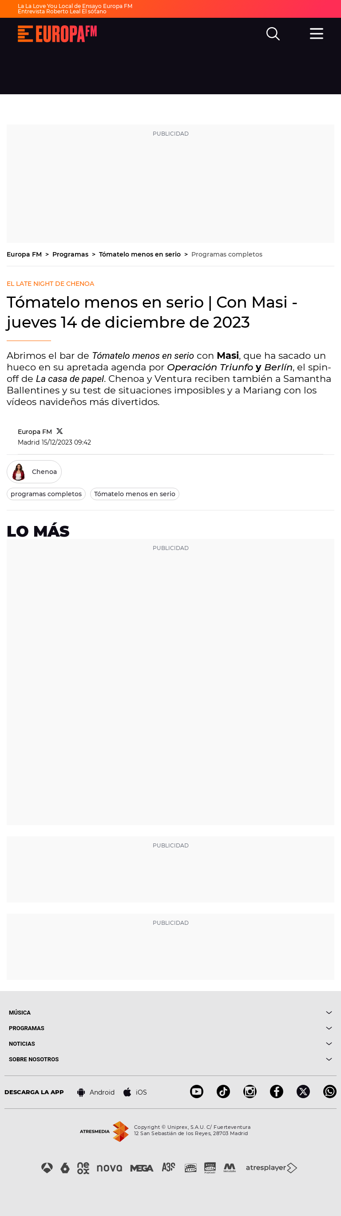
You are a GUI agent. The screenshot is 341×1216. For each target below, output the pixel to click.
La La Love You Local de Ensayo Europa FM (75, 6)
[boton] (251, 1012)
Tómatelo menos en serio (140, 254)
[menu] (316, 32)
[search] (273, 33)
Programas (71, 254)
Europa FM (25, 254)
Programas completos (226, 254)
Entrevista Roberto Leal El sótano (62, 11)
